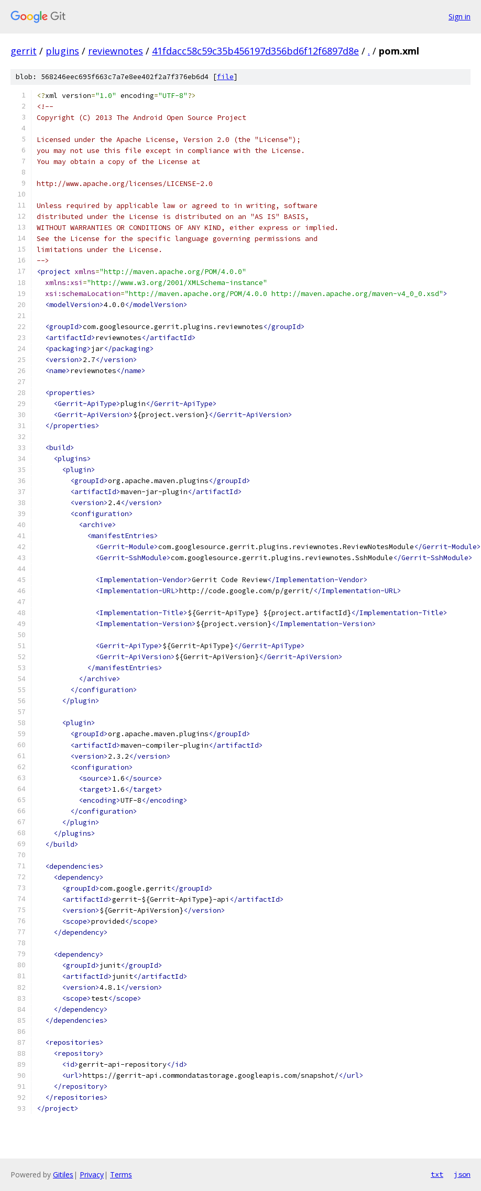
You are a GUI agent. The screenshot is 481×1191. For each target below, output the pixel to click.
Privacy (92, 1174)
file (225, 76)
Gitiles (63, 1174)
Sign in (460, 16)
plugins (62, 51)
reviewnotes (115, 51)
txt (437, 1174)
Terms (121, 1174)
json (462, 1174)
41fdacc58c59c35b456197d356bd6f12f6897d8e (255, 51)
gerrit (23, 51)
